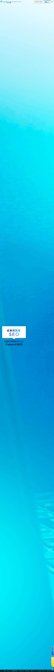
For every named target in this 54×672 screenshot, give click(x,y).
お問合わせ (48, 670)
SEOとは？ (8, 670)
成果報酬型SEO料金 (14, 670)
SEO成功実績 (27, 670)
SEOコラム (44, 670)
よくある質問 (39, 670)
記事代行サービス (33, 670)
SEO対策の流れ (21, 670)
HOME (5, 670)
